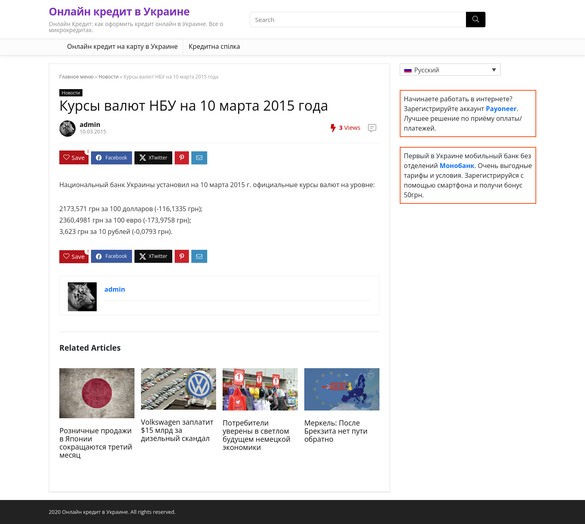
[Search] (475, 19)
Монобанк (457, 165)
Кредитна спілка (214, 46)
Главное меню (76, 76)
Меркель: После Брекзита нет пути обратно (336, 431)
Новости (109, 76)
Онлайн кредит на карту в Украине (122, 46)
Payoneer (501, 108)
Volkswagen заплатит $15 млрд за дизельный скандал (177, 430)
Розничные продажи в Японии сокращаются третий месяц (95, 443)
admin (90, 124)
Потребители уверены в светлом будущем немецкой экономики (256, 435)
